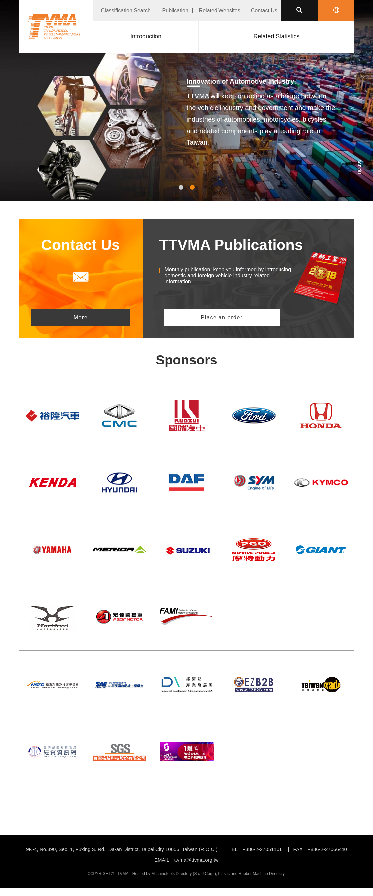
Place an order (222, 317)
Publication (175, 10)
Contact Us (264, 10)
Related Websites (219, 10)
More (81, 317)
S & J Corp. (204, 873)
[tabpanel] (186, 120)
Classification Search (126, 10)
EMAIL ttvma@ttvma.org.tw (186, 860)
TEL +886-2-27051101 (255, 849)
